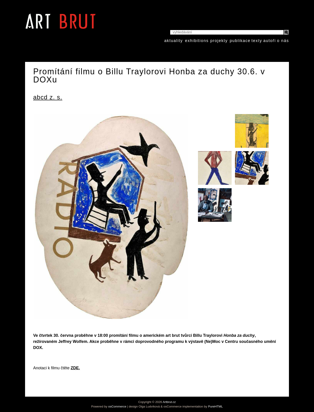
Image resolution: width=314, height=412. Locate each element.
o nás (283, 40)
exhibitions (197, 40)
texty (256, 40)
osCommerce (117, 406)
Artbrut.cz (169, 402)
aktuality (173, 40)
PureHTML (215, 406)
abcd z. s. (47, 97)
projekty (219, 40)
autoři (269, 40)
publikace (240, 40)
